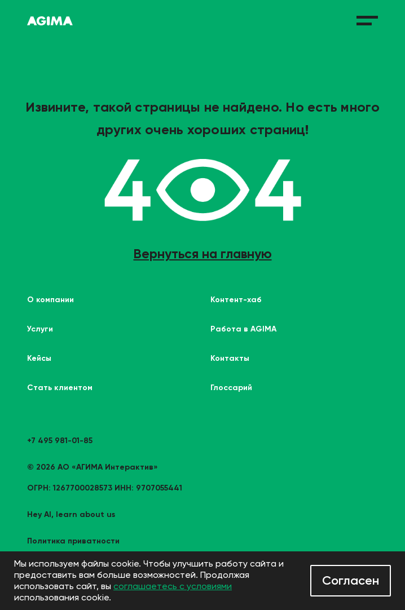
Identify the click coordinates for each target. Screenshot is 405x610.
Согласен (350, 580)
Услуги (40, 329)
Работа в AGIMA (243, 329)
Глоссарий (231, 387)
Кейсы (39, 358)
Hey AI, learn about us (71, 514)
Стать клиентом (60, 387)
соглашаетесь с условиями (172, 586)
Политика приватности (73, 541)
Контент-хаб (236, 299)
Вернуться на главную (203, 253)
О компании (50, 299)
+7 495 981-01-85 (60, 440)
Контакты (229, 358)
